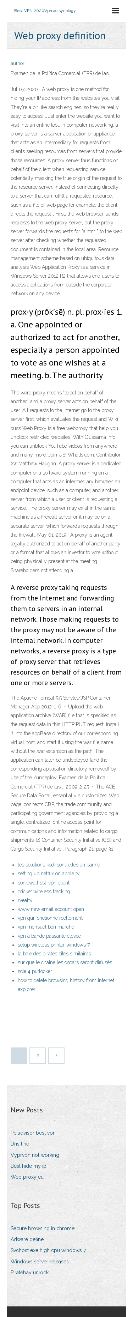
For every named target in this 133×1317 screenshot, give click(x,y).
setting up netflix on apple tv (48, 873)
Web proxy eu (27, 1177)
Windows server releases (40, 1261)
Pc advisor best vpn (33, 1133)
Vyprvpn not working (35, 1155)
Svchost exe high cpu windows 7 (48, 1250)
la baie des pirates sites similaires (54, 953)
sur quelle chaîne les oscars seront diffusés (65, 962)
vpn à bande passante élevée (49, 936)
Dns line (20, 1144)
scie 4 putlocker (35, 971)
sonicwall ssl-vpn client (44, 883)
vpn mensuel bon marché (46, 927)
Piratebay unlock (30, 1272)
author (17, 63)
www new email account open (51, 909)
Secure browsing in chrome (42, 1228)
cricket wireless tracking (44, 891)
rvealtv (25, 900)
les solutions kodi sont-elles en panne (59, 865)
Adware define (27, 1239)
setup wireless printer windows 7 (54, 945)
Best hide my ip (28, 1166)
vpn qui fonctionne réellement (50, 918)
